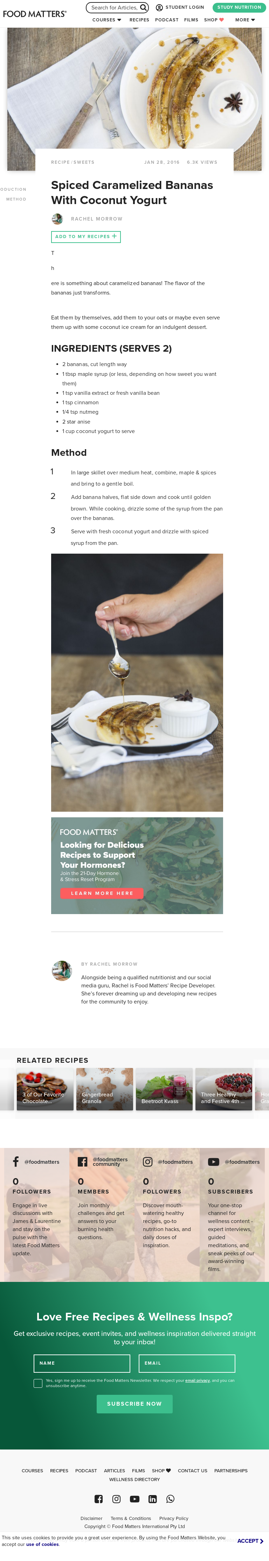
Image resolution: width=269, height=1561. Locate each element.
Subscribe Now (134, 1403)
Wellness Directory (134, 1479)
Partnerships (231, 1471)
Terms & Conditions (131, 1518)
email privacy (197, 1380)
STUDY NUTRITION (239, 7)
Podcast (167, 20)
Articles (114, 1471)
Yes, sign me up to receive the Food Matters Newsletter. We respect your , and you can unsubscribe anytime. (140, 1383)
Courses (104, 20)
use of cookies (42, 1544)
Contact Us (192, 1471)
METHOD (16, 199)
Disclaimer (91, 1518)
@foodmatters (42, 1162)
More (242, 20)
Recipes (140, 20)
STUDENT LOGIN (179, 7)
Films (191, 20)
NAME (47, 1363)
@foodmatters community (110, 1162)
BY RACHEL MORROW (109, 964)
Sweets (84, 162)
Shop (214, 20)
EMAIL (153, 1363)
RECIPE (60, 162)
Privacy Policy (173, 1518)
